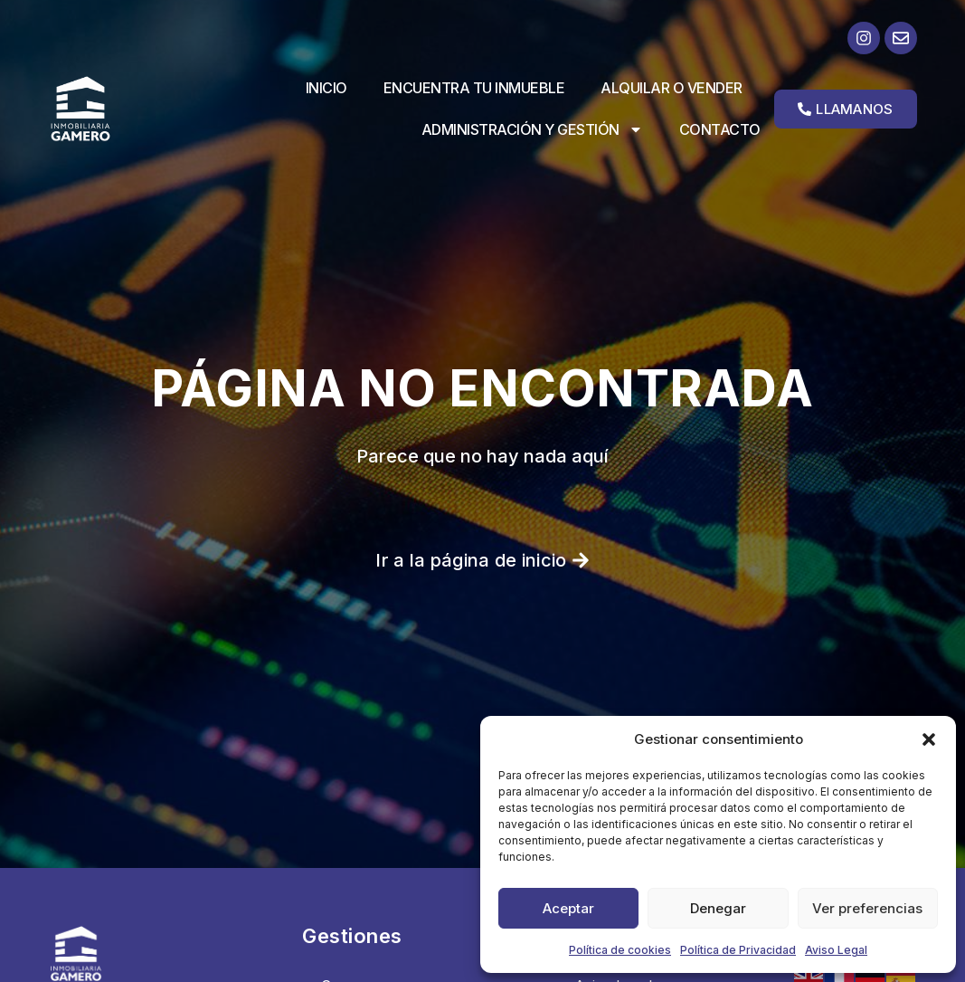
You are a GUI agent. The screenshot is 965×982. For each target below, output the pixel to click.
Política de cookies (620, 950)
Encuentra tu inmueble (474, 88)
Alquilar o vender (672, 88)
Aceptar (568, 908)
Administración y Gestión (532, 129)
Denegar (718, 908)
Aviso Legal (836, 950)
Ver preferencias (867, 908)
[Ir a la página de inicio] (91, 108)
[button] (929, 739)
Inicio (326, 88)
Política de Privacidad (738, 950)
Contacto (720, 129)
